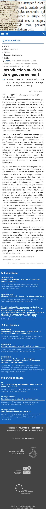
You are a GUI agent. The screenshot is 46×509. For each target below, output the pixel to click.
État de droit (8, 259)
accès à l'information (11, 257)
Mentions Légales (29, 438)
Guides (7, 58)
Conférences (37, 428)
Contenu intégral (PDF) (30, 95)
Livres (6, 46)
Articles (7, 52)
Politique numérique (11, 66)
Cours (33, 430)
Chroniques (19, 27)
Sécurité (25, 66)
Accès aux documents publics (23, 61)
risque (18, 259)
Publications (13, 40)
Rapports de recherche (13, 55)
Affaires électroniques (12, 64)
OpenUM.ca (31, 506)
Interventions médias (18, 430)
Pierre (12, 428)
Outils (41, 430)
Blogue (30, 27)
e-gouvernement (31, 64)
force (23, 506)
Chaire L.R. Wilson (27, 508)
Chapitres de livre (11, 49)
